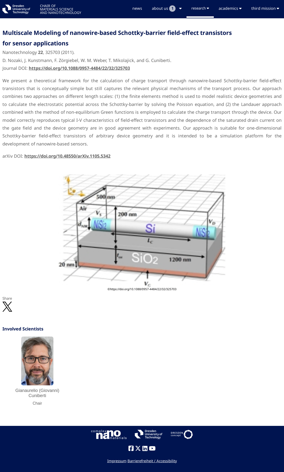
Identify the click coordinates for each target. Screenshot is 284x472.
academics (230, 8)
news (137, 8)
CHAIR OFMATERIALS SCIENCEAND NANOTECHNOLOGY (60, 8)
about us (167, 8)
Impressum (117, 460)
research (200, 8)
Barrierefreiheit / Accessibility (152, 460)
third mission (265, 8)
